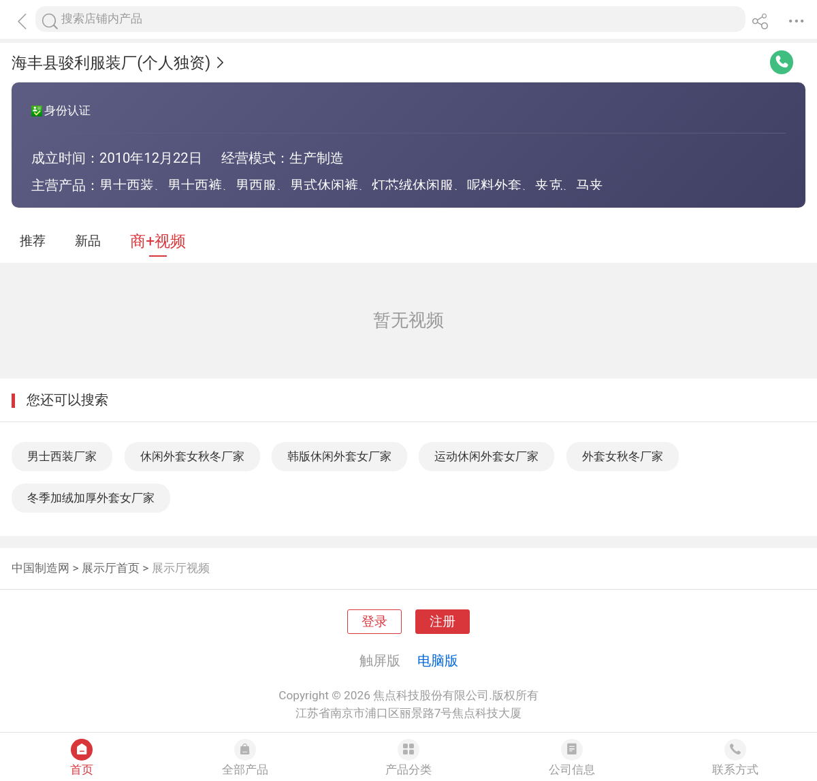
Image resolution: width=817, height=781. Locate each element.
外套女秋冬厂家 (622, 456)
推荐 (33, 241)
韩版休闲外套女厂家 (339, 456)
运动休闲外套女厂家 (486, 456)
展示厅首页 (111, 568)
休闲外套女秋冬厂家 (192, 456)
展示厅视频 (181, 568)
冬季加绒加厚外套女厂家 (91, 498)
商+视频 (158, 241)
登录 (374, 621)
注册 (442, 621)
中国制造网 (40, 568)
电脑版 (437, 660)
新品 (88, 241)
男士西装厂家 (62, 456)
